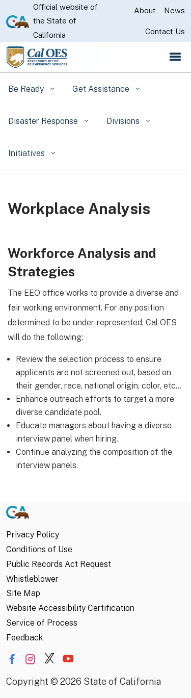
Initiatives (27, 153)
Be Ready (27, 89)
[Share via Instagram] (30, 659)
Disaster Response (44, 121)
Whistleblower (32, 579)
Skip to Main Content (95, 0)
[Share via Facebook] (11, 659)
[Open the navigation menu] (175, 57)
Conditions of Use (39, 549)
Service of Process (41, 623)
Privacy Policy (32, 534)
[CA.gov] (17, 515)
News (174, 10)
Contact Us (165, 31)
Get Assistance (101, 89)
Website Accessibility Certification (70, 608)
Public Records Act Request (58, 564)
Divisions (124, 121)
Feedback (24, 637)
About (145, 10)
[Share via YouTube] (68, 659)
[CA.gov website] (17, 21)
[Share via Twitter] (49, 659)
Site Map (23, 593)
